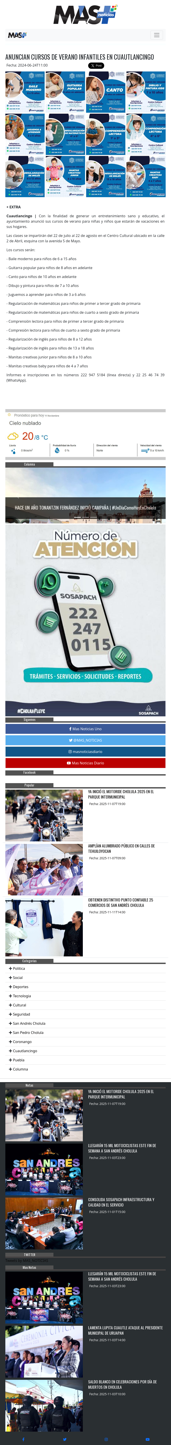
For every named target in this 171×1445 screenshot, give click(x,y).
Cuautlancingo (25, 1050)
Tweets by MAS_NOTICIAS (26, 1260)
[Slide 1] (77, 517)
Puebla (18, 1060)
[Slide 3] (93, 517)
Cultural (19, 1005)
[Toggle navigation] (157, 35)
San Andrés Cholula (29, 1023)
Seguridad (21, 1014)
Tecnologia (22, 995)
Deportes (20, 986)
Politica (19, 968)
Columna (20, 1069)
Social (17, 977)
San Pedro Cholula (28, 1032)
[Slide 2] (85, 517)
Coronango (22, 1041)
